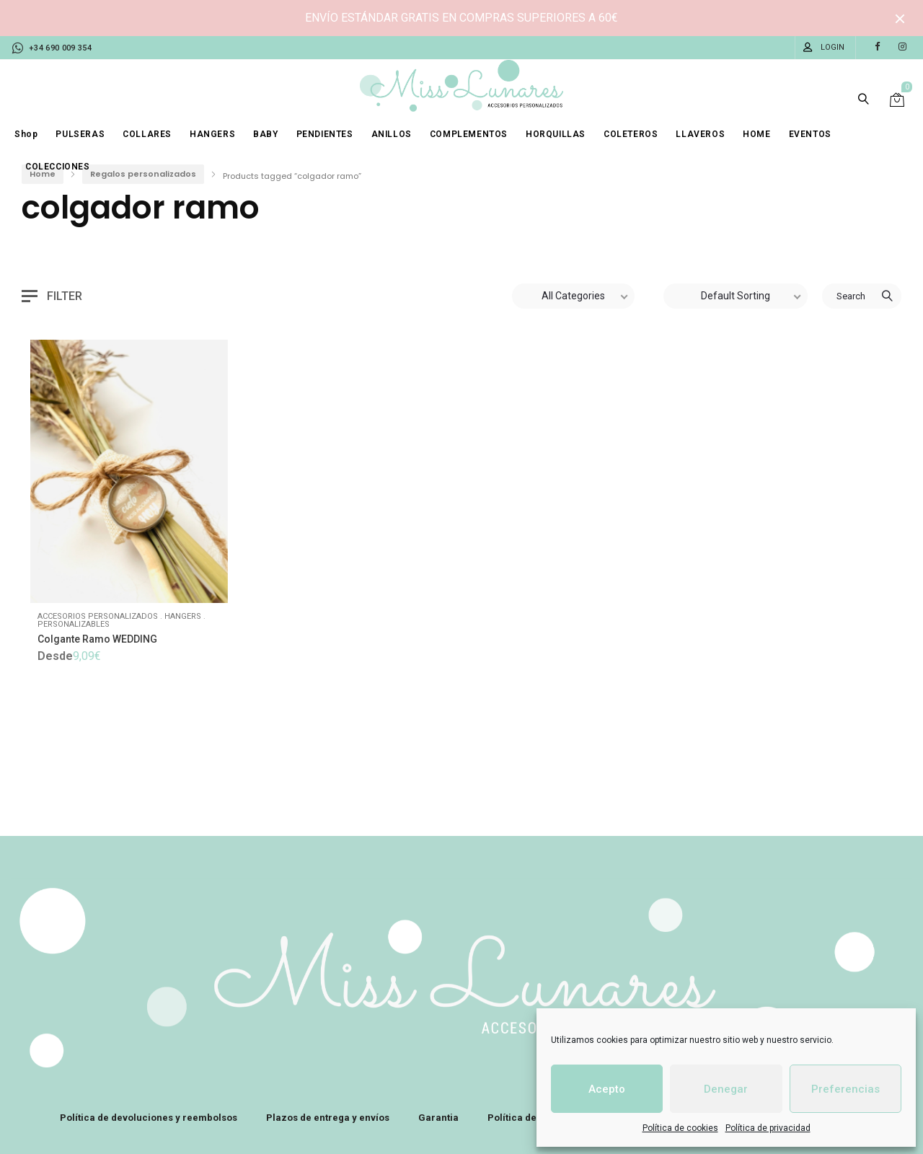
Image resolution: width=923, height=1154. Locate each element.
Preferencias (845, 1089)
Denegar (726, 1089)
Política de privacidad (768, 1128)
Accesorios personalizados (97, 616)
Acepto (606, 1089)
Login (832, 47)
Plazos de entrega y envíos (327, 1117)
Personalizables (73, 624)
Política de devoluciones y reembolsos (148, 1117)
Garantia (438, 1117)
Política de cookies (680, 1128)
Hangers (182, 616)
